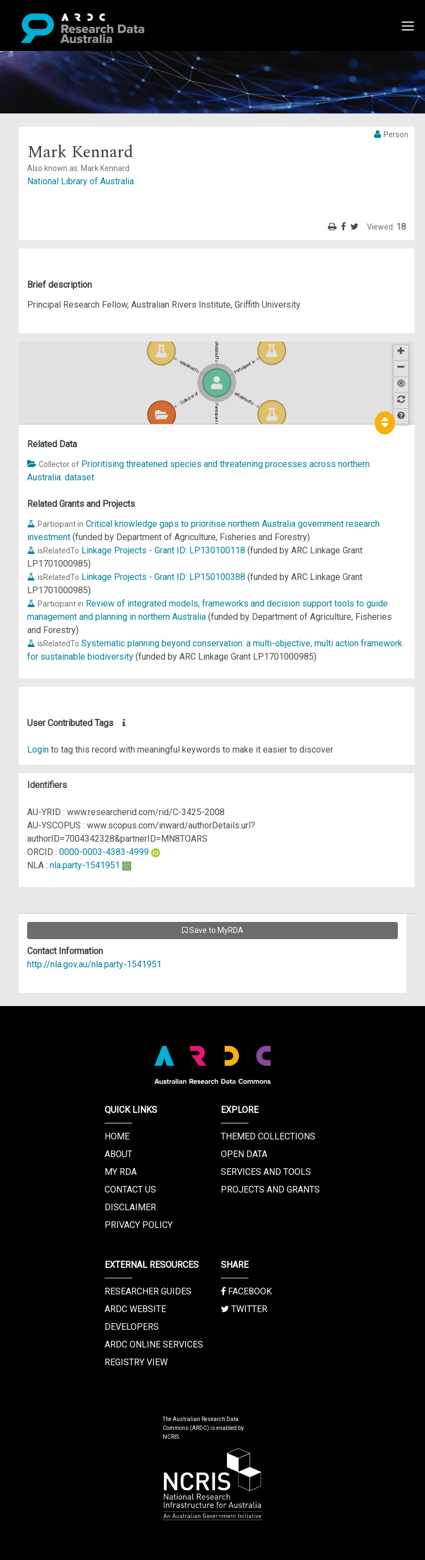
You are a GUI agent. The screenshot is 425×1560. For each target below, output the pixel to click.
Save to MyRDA (212, 930)
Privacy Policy (139, 1225)
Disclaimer (130, 1207)
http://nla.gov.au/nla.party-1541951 (94, 964)
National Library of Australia (80, 181)
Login (38, 749)
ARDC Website (135, 1309)
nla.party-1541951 (85, 865)
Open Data (244, 1154)
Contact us (130, 1189)
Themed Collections (268, 1136)
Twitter (244, 1309)
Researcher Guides (148, 1291)
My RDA (121, 1172)
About (118, 1154)
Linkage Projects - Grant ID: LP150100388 (163, 577)
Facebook (246, 1291)
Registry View (136, 1362)
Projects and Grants (270, 1189)
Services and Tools (266, 1172)
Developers (132, 1326)
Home (117, 1136)
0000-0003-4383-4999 (104, 852)
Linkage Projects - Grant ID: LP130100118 (163, 550)
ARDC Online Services (154, 1344)
